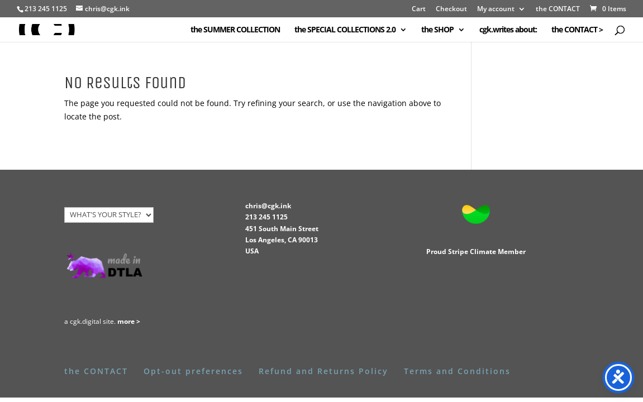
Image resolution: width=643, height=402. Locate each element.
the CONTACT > (577, 30)
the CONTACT (558, 9)
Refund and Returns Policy (323, 371)
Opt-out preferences (193, 371)
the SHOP (437, 30)
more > (128, 321)
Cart (419, 9)
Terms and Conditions (457, 371)
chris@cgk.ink (268, 205)
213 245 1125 (266, 217)
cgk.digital (85, 321)
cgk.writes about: (508, 30)
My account (496, 9)
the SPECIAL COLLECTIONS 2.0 (345, 30)
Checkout (451, 9)
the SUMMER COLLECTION (235, 30)
